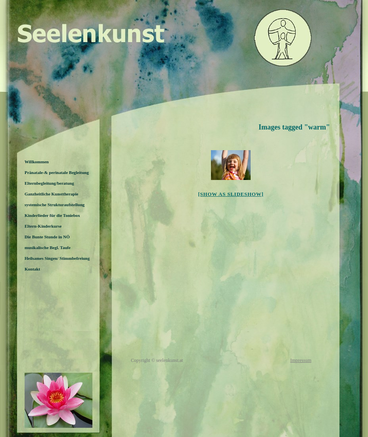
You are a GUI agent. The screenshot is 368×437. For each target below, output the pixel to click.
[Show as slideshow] (230, 194)
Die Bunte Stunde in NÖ (47, 236)
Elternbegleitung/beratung (49, 183)
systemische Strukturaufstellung (54, 204)
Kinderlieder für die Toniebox (52, 215)
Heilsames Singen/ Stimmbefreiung (57, 258)
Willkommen (37, 161)
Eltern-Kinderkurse (43, 226)
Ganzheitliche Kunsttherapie (51, 193)
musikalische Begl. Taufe (48, 247)
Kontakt (32, 269)
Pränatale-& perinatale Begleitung (57, 172)
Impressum (300, 360)
